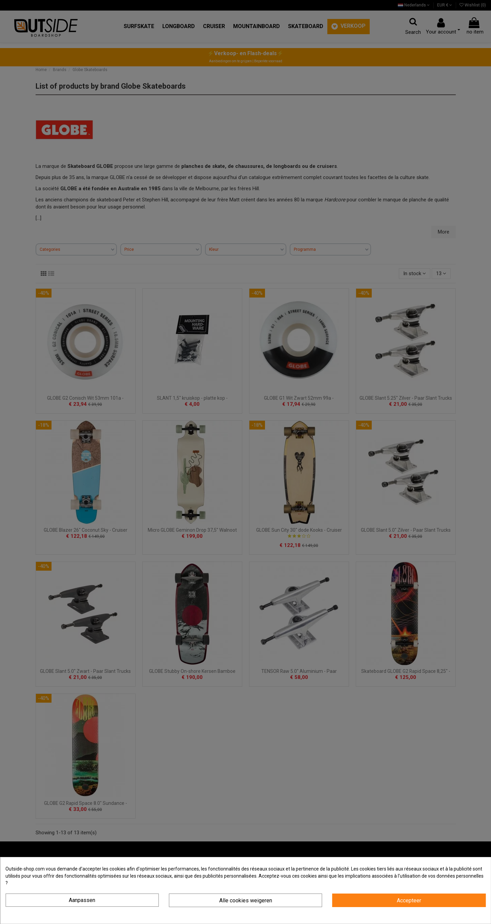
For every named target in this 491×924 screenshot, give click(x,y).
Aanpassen (82, 900)
